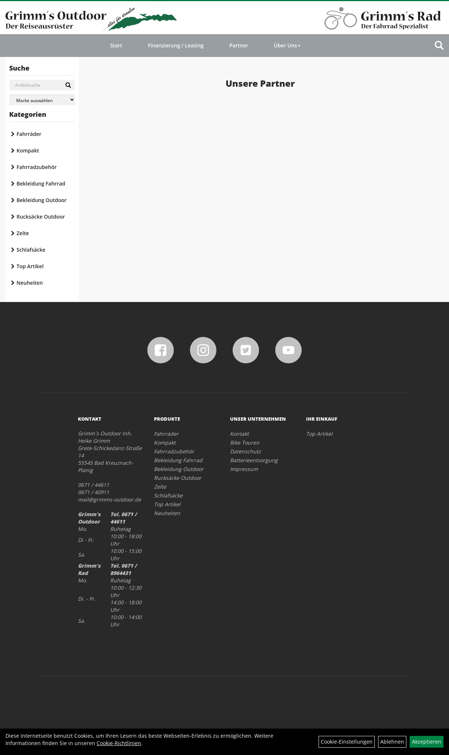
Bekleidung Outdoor (42, 200)
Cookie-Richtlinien (119, 743)
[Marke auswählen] (42, 99)
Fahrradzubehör (37, 166)
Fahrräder (29, 133)
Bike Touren (244, 442)
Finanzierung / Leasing (176, 45)
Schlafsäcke (31, 249)
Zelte (23, 233)
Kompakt (28, 150)
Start (116, 45)
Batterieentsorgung (254, 460)
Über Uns (287, 45)
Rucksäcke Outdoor (41, 216)
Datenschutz (245, 451)
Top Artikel (30, 266)
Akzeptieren (426, 741)
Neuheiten (30, 282)
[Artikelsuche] (439, 46)
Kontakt (239, 433)
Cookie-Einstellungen (347, 741)
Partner (238, 45)
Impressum (244, 468)
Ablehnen (392, 741)
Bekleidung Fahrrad (41, 183)
